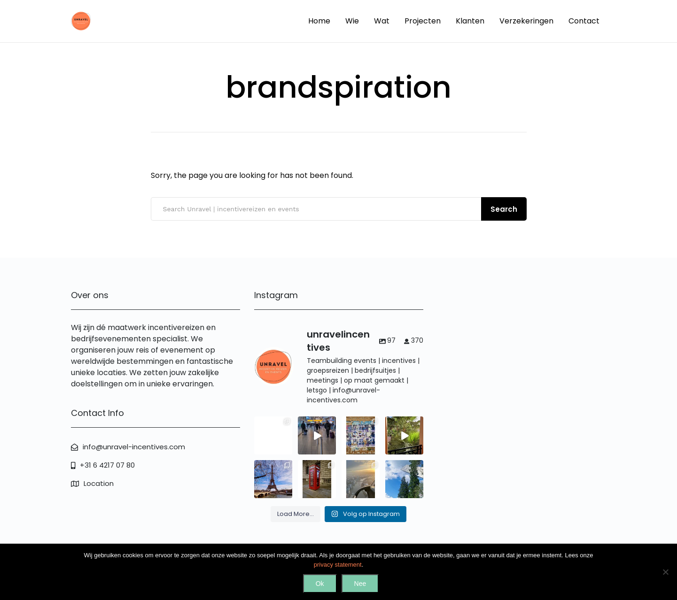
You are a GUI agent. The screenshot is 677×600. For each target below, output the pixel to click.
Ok (320, 583)
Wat (381, 20)
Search (503, 209)
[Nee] (665, 572)
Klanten (470, 20)
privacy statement (338, 564)
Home (319, 20)
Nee (360, 583)
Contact (583, 20)
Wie (352, 20)
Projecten (423, 20)
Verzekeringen (526, 20)
